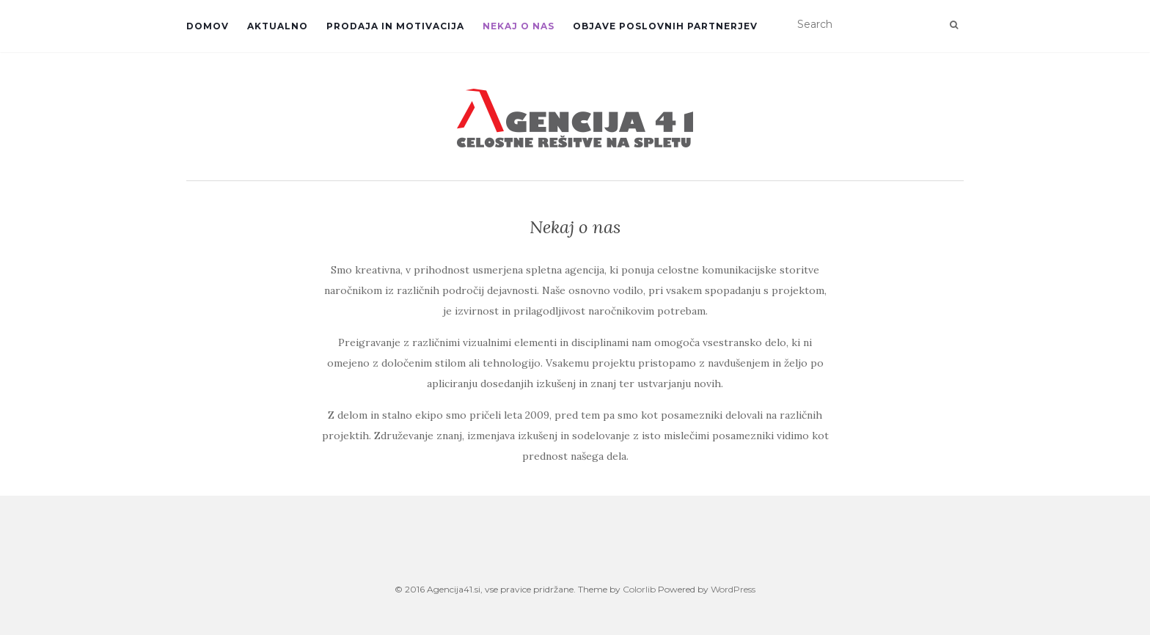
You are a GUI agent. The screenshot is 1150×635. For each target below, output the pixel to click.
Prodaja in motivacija (395, 26)
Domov (207, 26)
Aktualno (277, 26)
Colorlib (639, 589)
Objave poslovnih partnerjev (665, 26)
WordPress (733, 589)
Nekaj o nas (518, 26)
